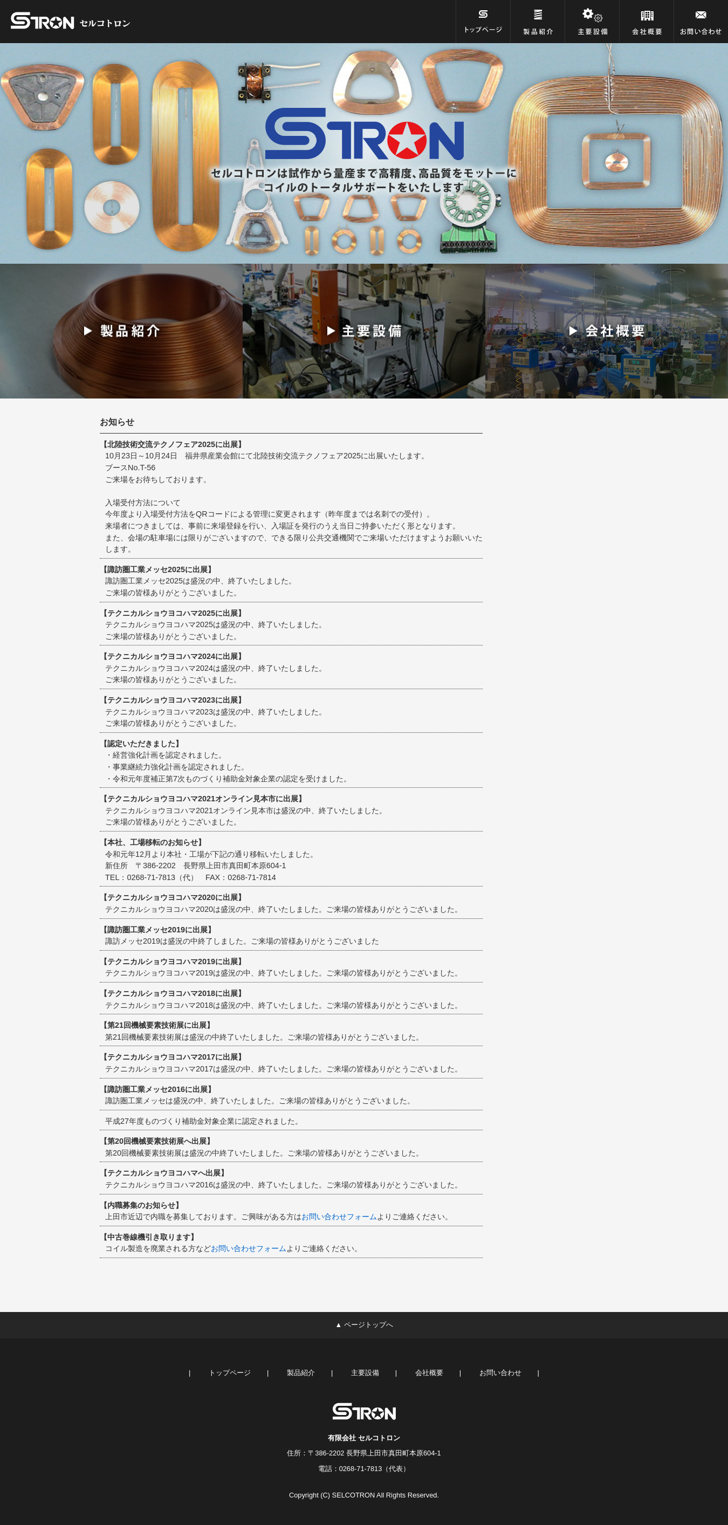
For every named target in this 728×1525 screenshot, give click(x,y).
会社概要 (429, 1373)
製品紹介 (301, 1373)
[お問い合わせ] (701, 21)
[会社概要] (647, 21)
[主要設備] (592, 21)
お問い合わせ (500, 1373)
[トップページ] (483, 21)
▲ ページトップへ (364, 1325)
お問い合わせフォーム (339, 1216)
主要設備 (365, 1373)
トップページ (230, 1373)
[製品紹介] (538, 21)
